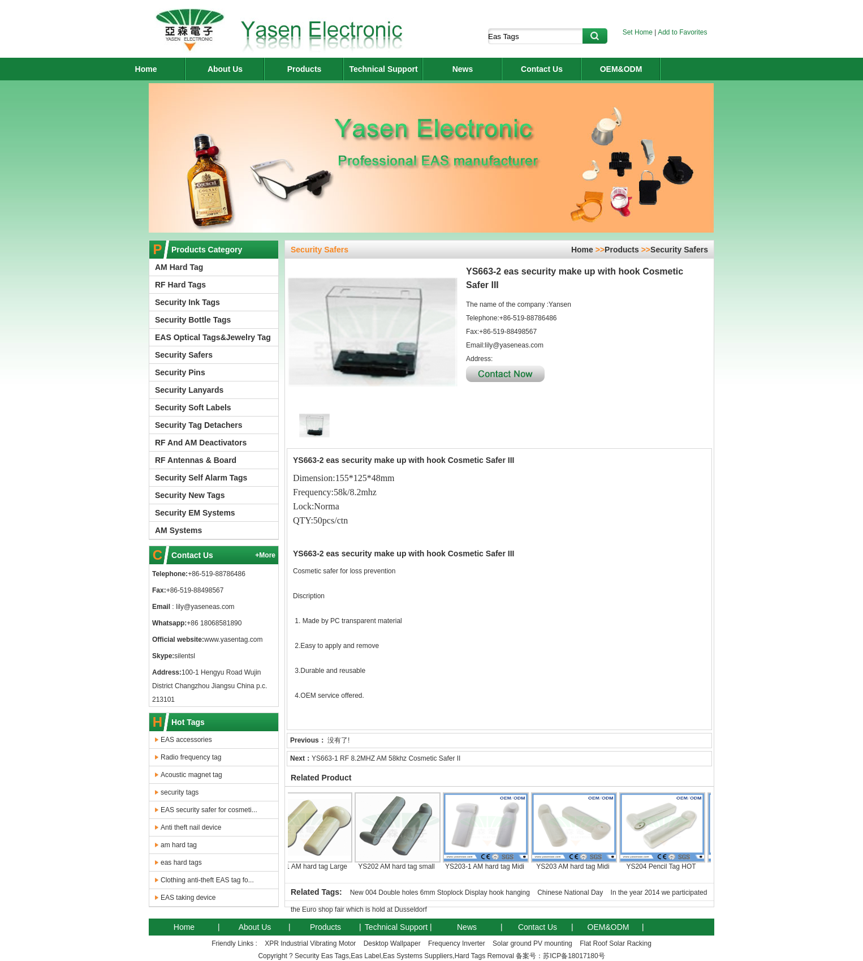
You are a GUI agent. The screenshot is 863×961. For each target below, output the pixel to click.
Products (304, 69)
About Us (225, 69)
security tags (180, 792)
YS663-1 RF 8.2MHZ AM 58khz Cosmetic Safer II (386, 758)
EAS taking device (188, 898)
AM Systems (178, 530)
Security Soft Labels (193, 407)
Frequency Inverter (456, 943)
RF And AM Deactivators (201, 442)
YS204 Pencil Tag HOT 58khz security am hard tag (664, 835)
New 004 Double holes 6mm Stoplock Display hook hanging (440, 892)
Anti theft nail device (191, 827)
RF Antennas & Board (195, 460)
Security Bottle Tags (193, 319)
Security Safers (184, 354)
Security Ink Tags (187, 302)
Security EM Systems (195, 512)
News (462, 69)
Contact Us (542, 69)
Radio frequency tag (191, 757)
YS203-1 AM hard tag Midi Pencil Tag (488, 835)
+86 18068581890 (214, 623)
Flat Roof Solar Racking (615, 943)
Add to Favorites (682, 32)
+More (265, 555)
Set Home (638, 32)
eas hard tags (181, 862)
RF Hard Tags (180, 284)
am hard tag (179, 845)
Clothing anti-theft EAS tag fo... (207, 880)
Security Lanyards (189, 389)
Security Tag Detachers (199, 425)
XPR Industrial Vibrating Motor (310, 943)
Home (146, 69)
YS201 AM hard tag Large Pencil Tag (311, 835)
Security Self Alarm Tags (201, 477)
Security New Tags (190, 495)
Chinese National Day (570, 892)
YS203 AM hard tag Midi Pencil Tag (576, 835)
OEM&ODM (621, 69)
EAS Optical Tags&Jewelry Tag (213, 337)
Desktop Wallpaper (392, 943)
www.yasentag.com (233, 639)
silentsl (184, 656)
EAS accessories (186, 740)
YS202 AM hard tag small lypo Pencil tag (400, 835)
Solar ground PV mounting (532, 943)
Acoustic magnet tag (191, 775)
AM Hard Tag (179, 267)
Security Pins (180, 372)
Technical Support (383, 69)
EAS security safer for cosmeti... (209, 810)
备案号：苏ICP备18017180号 (560, 956)
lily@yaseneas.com (204, 607)
